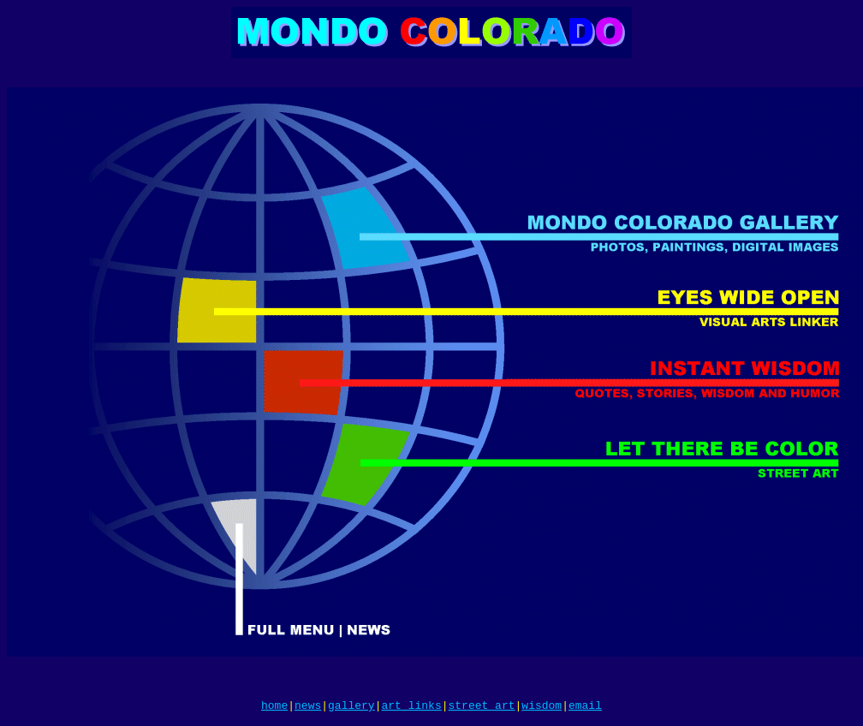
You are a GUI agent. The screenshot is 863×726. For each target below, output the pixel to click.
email (585, 707)
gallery (351, 707)
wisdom (541, 707)
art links (411, 707)
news (308, 707)
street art (482, 707)
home (274, 707)
